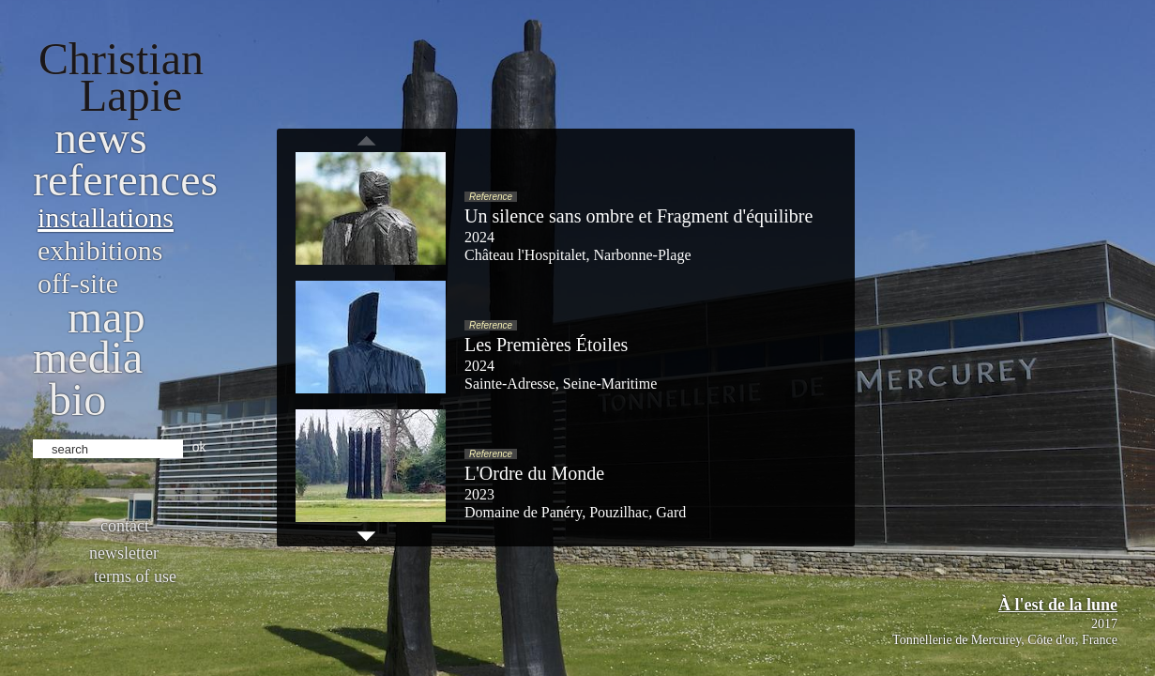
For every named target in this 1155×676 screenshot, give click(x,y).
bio (77, 399)
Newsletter (124, 553)
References (125, 180)
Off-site (78, 283)
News (100, 137)
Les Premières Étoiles (546, 344)
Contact (124, 525)
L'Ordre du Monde (534, 473)
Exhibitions (100, 250)
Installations (106, 217)
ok (199, 446)
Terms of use (135, 576)
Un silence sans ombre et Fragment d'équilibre (638, 216)
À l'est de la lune (1057, 604)
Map (106, 317)
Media (88, 357)
